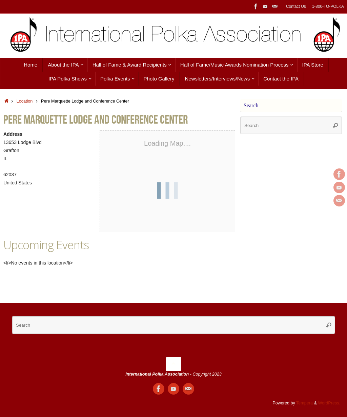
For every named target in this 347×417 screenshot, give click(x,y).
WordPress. (329, 403)
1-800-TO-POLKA (328, 6)
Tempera (304, 403)
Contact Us (296, 6)
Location (25, 101)
